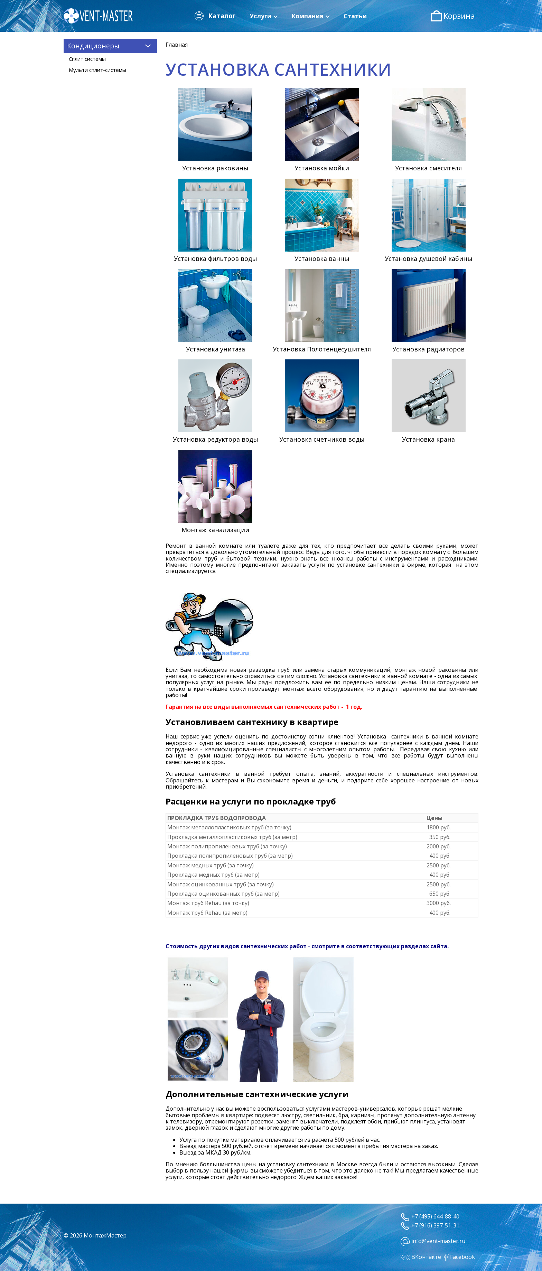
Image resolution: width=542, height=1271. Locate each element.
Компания (310, 16)
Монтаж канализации (215, 530)
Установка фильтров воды (215, 258)
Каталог (215, 15)
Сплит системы (87, 58)
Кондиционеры (110, 46)
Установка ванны (322, 258)
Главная (177, 44)
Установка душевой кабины (429, 258)
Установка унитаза (215, 349)
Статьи (355, 16)
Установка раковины (215, 168)
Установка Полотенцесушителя (322, 349)
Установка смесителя (428, 168)
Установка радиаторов (428, 349)
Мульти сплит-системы (97, 69)
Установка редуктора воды (215, 439)
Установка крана (428, 439)
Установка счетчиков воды (322, 439)
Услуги (264, 16)
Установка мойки (322, 168)
